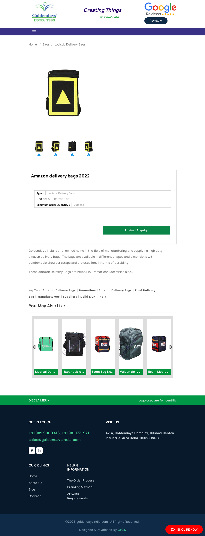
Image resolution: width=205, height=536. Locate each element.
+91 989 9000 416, (45, 432)
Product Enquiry (136, 230)
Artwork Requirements (77, 496)
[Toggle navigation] (34, 31)
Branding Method (80, 487)
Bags (45, 44)
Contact (35, 496)
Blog (32, 489)
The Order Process (80, 480)
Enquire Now (184, 529)
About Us (35, 483)
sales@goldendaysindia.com (55, 439)
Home (33, 44)
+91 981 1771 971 (75, 432)
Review (156, 21)
